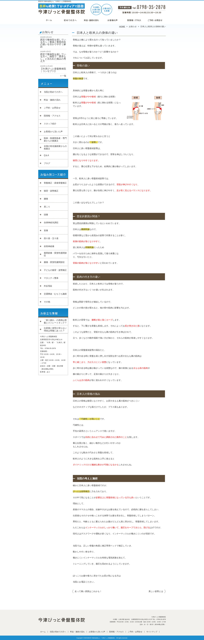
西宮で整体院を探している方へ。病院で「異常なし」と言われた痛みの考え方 (53, 58)
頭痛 (46, 215)
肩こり (47, 207)
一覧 (64, 76)
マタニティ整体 (51, 278)
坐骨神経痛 (49, 246)
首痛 (46, 230)
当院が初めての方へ (70, 20)
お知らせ (133, 26)
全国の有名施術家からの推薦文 (55, 147)
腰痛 (46, 199)
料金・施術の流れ (91, 20)
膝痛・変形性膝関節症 (54, 262)
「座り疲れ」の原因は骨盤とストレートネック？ (55, 321)
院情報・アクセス (133, 20)
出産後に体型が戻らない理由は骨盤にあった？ (55, 329)
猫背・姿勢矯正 (51, 191)
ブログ (47, 163)
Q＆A (46, 155)
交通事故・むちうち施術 (55, 294)
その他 (47, 302)
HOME (122, 26)
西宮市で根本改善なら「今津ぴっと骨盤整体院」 (101, 638)
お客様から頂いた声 (112, 20)
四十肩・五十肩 (51, 238)
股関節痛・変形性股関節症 (55, 254)
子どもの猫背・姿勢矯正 (55, 270)
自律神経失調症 (51, 222)
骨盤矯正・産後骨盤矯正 (55, 183)
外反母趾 (48, 286)
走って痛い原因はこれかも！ (88, 591)
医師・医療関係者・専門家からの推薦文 (55, 139)
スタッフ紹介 (50, 124)
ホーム (49, 20)
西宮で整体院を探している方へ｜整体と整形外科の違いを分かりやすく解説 (53, 43)
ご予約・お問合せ (155, 20)
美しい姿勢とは (156, 591)
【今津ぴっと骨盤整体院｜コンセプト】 (53, 69)
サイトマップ (151, 632)
